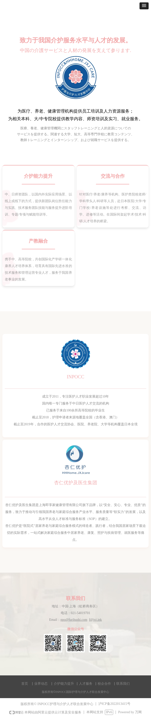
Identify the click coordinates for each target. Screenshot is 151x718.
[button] (144, 5)
